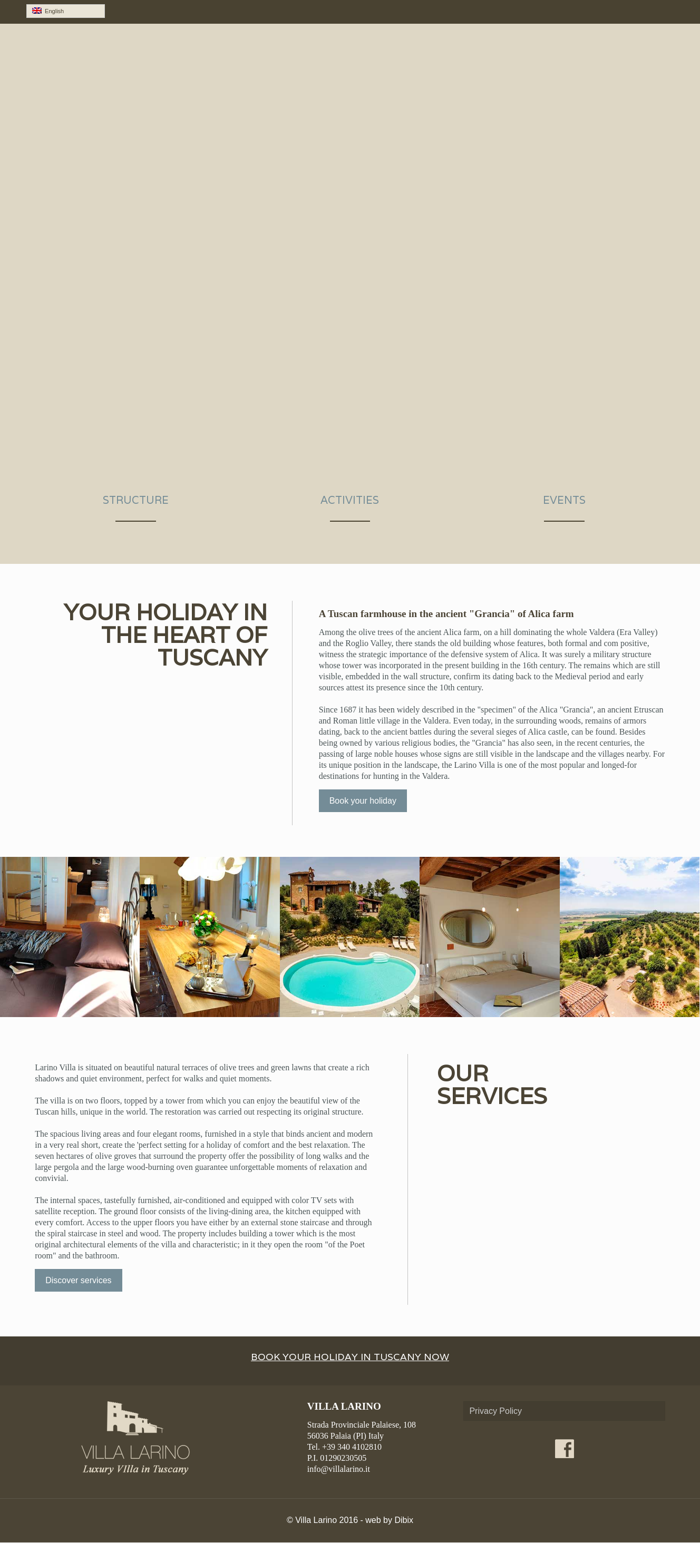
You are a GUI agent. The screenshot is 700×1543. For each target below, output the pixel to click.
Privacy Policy (495, 1411)
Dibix (403, 1520)
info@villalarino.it (338, 1469)
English (48, 10)
